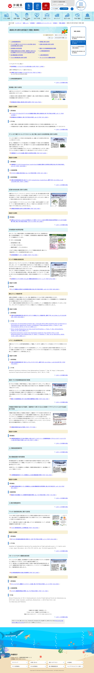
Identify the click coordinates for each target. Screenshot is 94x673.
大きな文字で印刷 (59, 37)
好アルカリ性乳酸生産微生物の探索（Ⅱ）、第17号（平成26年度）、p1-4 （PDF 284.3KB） (34, 539)
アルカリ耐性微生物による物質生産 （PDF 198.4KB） (25, 527)
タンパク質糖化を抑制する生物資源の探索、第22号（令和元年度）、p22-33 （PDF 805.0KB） (35, 289)
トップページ (18, 23)
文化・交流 (37, 18)
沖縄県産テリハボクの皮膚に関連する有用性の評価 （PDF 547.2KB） (29, 153)
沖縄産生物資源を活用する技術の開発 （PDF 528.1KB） (26, 208)
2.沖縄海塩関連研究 (45, 50)
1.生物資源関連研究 (16, 41)
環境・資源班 (62, 23)
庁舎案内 (69, 662)
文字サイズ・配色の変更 (59, 1)
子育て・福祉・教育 (27, 19)
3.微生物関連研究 (44, 55)
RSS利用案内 (34, 666)
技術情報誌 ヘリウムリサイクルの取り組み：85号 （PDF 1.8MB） (28, 66)
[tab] (55, 8)
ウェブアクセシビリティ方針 (74, 666)
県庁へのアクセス (53, 662)
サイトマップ (15, 662)
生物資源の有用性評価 (16, 48)
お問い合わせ (34, 662)
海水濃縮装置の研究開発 (17, 55)
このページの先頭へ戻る (62, 82)
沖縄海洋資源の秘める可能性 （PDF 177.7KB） (24, 427)
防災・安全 (67, 18)
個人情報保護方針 (53, 666)
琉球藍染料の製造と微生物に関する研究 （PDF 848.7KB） (26, 102)
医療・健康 (17, 18)
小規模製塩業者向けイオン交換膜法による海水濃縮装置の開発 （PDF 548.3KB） (32, 474)
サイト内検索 (55, 8)
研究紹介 (55, 23)
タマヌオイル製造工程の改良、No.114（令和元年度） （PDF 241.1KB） (29, 173)
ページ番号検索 (64, 8)
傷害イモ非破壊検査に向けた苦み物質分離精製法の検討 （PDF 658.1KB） (30, 398)
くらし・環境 (6, 18)
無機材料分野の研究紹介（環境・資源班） (78, 50)
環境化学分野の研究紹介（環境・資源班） (78, 35)
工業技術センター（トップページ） (44, 23)
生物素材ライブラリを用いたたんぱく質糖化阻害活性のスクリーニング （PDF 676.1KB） (33, 278)
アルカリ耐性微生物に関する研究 (19, 57)
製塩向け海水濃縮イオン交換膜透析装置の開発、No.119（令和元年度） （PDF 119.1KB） (34, 494)
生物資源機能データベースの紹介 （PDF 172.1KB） (24, 254)
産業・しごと (47, 18)
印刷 (49, 37)
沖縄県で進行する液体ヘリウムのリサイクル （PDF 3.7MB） (26, 72)
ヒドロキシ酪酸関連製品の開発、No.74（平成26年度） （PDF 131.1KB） (30, 590)
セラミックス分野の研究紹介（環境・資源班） (78, 45)
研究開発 (32, 23)
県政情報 (87, 18)
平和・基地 (77, 18)
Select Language (58, 4)
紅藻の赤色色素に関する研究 (47, 44)
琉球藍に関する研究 (45, 41)
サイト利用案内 (16, 666)
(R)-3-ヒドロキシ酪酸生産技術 (47, 57)
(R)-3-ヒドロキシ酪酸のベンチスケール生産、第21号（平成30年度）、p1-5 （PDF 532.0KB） (35, 583)
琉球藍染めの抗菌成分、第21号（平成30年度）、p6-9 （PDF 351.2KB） (30, 117)
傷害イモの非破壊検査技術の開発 (48, 48)
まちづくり (57, 18)
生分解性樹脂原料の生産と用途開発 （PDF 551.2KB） (25, 572)
